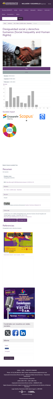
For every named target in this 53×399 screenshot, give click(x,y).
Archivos (26, 10)
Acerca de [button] (47, 10)
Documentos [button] (10, 14)
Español (7, 348)
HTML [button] (26, 72)
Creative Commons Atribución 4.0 (33, 205)
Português (7, 351)
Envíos (3, 14)
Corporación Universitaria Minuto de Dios (14, 375)
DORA (18, 370)
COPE (23, 370)
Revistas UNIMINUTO (7, 10)
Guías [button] (18, 14)
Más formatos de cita (10, 220)
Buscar (20, 18)
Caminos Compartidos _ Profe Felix (18, 254)
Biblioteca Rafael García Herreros (34, 375)
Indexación (32, 10)
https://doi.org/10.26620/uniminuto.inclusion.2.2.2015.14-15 (20, 182)
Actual (15, 10)
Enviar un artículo (9, 358)
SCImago (30, 394)
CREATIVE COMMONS (31, 370)
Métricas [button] (40, 10)
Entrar (49, 4)
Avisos (20, 10)
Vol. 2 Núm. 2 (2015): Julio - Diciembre (23, 23)
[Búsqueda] (9, 18)
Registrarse (43, 4)
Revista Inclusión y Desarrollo (8, 254)
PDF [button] (26, 68)
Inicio (5, 23)
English (6, 345)
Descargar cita (22, 220)
